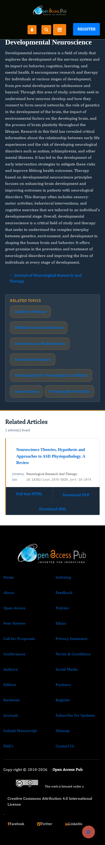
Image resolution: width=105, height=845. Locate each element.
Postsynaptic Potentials (69, 391)
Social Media (67, 669)
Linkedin (73, 824)
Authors (10, 669)
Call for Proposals (19, 638)
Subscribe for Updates (75, 715)
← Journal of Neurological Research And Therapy (45, 278)
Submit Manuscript (20, 730)
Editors (9, 684)
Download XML (52, 508)
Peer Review (14, 623)
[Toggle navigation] (59, 29)
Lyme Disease (26, 391)
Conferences (14, 653)
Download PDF (76, 494)
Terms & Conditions (73, 653)
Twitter (44, 824)
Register (86, 29)
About (8, 592)
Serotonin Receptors (32, 359)
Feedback (64, 592)
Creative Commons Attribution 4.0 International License (49, 801)
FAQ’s (8, 745)
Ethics (61, 623)
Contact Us (65, 745)
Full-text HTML (29, 493)
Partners (63, 684)
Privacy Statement (71, 638)
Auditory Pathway (30, 311)
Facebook (15, 824)
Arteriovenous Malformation (39, 343)
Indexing (63, 577)
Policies (62, 607)
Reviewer (11, 699)
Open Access (14, 607)
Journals (10, 715)
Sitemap (63, 730)
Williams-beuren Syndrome (38, 327)
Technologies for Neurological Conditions (51, 375)
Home (8, 577)
